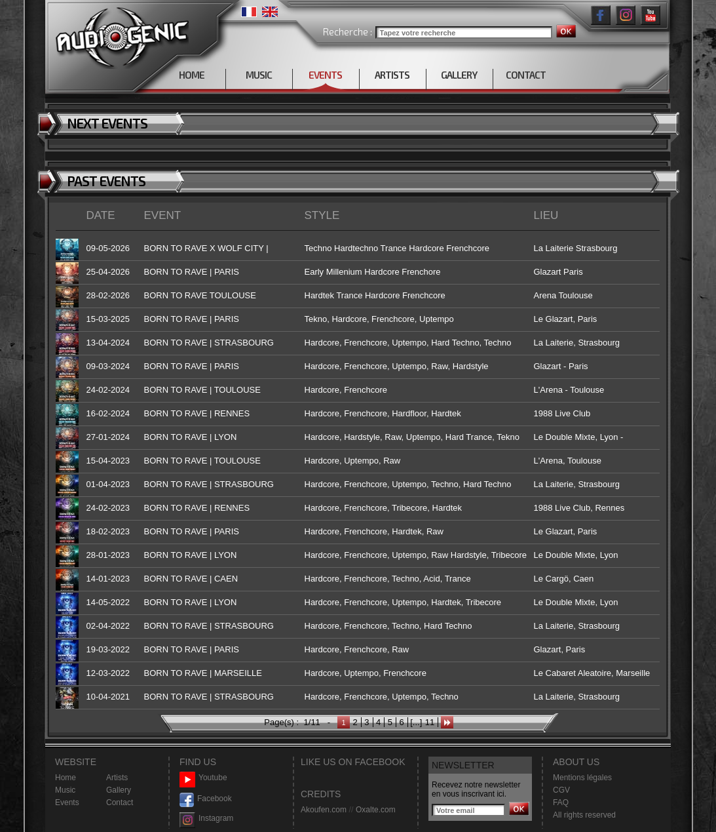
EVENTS (325, 75)
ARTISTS (392, 75)
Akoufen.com (324, 809)
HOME (191, 75)
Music (65, 790)
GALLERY (459, 75)
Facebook (205, 799)
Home (65, 777)
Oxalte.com (376, 809)
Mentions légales (582, 777)
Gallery (118, 790)
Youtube (203, 778)
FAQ (561, 802)
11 (429, 722)
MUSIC (259, 75)
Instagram (206, 818)
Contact (119, 802)
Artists (117, 777)
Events (67, 802)
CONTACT (526, 75)
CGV (561, 790)
